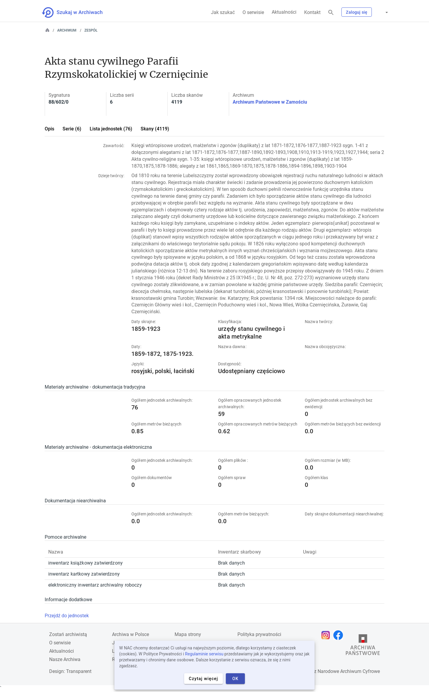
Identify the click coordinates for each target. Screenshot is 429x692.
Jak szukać (223, 12)
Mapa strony (188, 634)
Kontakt (312, 12)
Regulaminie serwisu (204, 654)
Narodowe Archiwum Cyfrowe (349, 671)
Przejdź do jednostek (67, 615)
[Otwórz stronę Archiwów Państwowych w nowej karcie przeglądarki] (363, 646)
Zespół (90, 30)
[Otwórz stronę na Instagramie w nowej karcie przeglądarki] (327, 635)
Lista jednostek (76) (111, 129)
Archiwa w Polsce (130, 634)
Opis (49, 129)
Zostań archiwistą (68, 634)
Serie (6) (72, 129)
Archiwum (66, 30)
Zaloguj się (356, 12)
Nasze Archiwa (64, 659)
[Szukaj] (331, 12)
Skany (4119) (155, 129)
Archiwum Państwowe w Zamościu (270, 102)
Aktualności (284, 12)
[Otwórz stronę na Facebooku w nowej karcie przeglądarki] (339, 635)
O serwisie (253, 12)
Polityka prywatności (259, 634)
